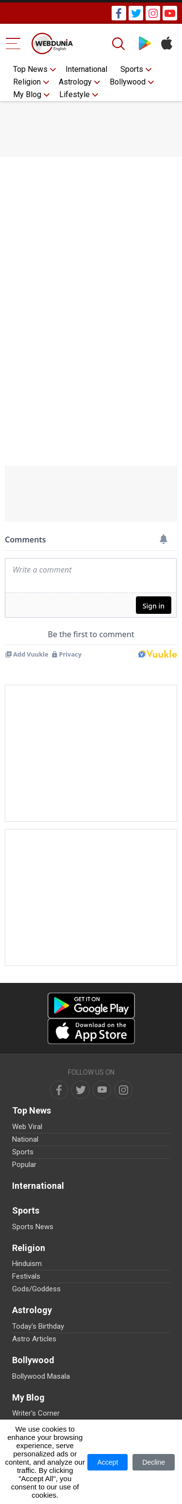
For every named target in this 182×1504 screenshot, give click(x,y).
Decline (153, 1462)
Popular (24, 1164)
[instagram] (123, 1089)
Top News (30, 69)
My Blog (27, 94)
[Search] (119, 43)
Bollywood (128, 81)
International (86, 69)
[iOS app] (91, 1031)
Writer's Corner (36, 1413)
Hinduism (27, 1263)
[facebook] (59, 1089)
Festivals (26, 1276)
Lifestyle (74, 94)
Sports (131, 69)
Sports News (32, 1226)
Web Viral (27, 1126)
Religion (27, 81)
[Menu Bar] (13, 43)
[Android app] (91, 1005)
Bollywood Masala (41, 1376)
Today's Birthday (38, 1326)
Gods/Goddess (36, 1288)
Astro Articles (34, 1339)
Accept (107, 1462)
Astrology (75, 81)
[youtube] (102, 1089)
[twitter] (80, 1089)
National (25, 1139)
